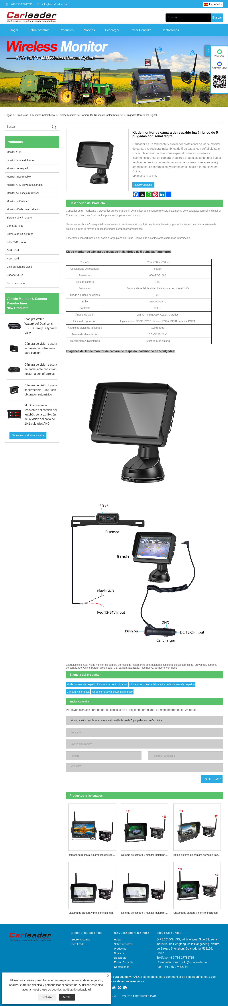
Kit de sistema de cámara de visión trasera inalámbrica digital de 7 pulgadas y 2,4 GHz (198, 854)
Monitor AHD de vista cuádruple (25, 184)
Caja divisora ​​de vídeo (19, 266)
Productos (67, 30)
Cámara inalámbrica (78, 691)
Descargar (112, 30)
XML (114, 996)
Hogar (14, 30)
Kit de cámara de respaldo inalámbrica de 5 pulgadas (97, 684)
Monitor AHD (14, 152)
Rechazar (47, 997)
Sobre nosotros (38, 30)
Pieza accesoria (16, 283)
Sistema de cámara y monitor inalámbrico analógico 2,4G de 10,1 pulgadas (93, 912)
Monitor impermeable (19, 176)
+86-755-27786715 (22, 4)
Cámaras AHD (15, 225)
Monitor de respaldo (18, 168)
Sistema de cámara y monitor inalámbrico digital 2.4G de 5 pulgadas (198, 912)
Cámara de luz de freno (20, 234)
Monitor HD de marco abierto (23, 209)
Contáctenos (170, 30)
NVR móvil (13, 258)
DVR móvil (13, 250)
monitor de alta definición (21, 160)
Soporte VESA (15, 274)
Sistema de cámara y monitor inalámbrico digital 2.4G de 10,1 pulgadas (146, 912)
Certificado (77, 944)
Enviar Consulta (140, 30)
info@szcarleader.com (55, 4)
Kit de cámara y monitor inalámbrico (112, 691)
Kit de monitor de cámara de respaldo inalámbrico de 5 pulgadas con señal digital (108, 115)
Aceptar (66, 997)
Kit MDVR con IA (16, 242)
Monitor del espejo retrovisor (23, 193)
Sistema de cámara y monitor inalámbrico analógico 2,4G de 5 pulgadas (146, 854)
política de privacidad (77, 989)
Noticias (89, 30)
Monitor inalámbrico (43, 115)
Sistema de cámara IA (19, 217)
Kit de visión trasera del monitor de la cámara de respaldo (162, 684)
